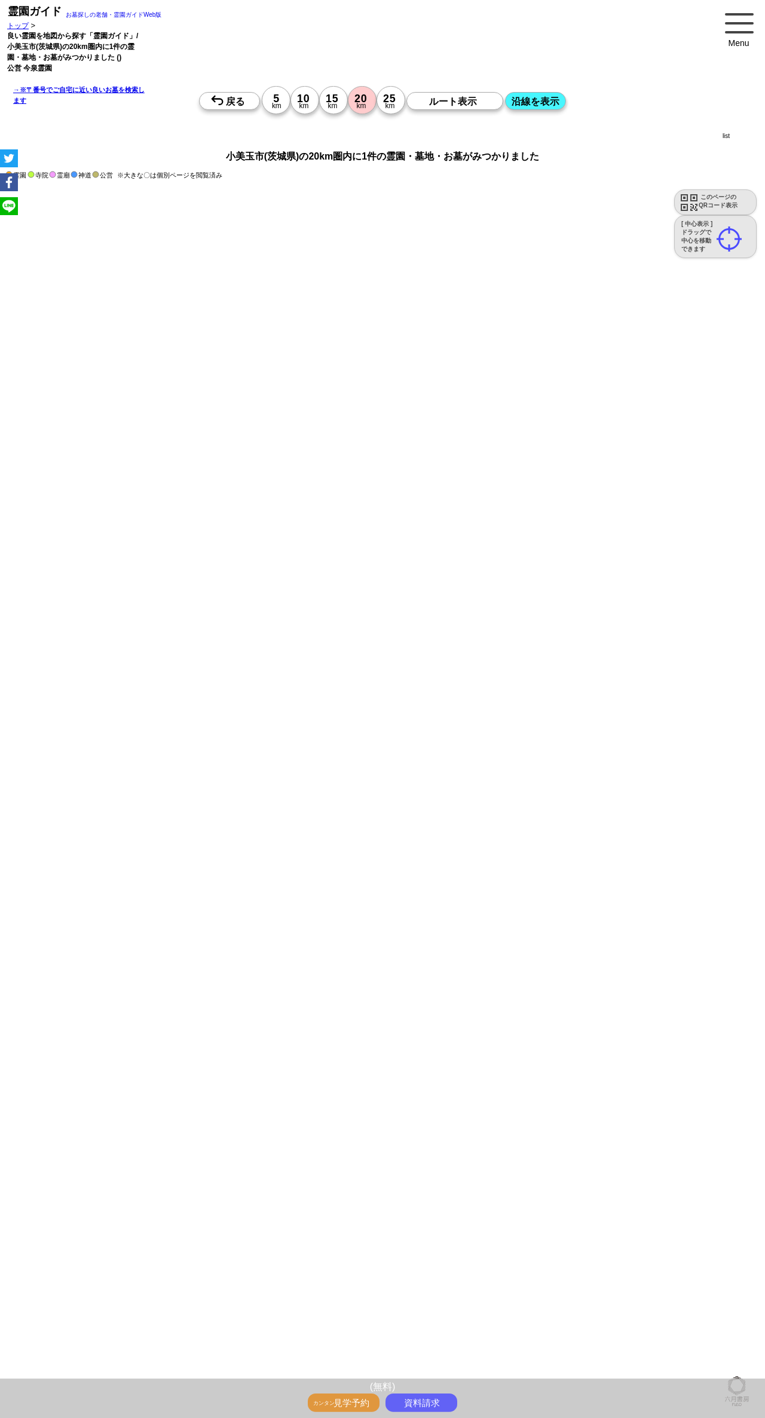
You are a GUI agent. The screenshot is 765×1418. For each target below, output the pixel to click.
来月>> (450, 1311)
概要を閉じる (163, 740)
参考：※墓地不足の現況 (328, 1114)
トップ (18, 25)
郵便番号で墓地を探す (259, 953)
